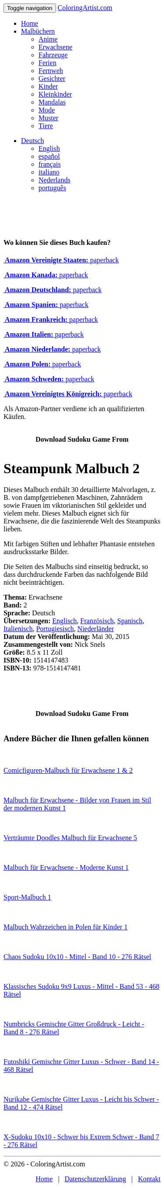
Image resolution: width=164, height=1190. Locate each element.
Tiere (45, 125)
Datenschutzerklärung (95, 1179)
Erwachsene (55, 47)
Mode (46, 110)
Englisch (64, 621)
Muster (48, 118)
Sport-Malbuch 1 (27, 897)
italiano (48, 172)
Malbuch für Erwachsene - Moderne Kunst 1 (66, 867)
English (49, 148)
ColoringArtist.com (85, 7)
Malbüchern (38, 31)
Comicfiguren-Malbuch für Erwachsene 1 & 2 (68, 770)
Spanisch (130, 621)
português (52, 188)
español (49, 156)
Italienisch (18, 628)
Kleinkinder (55, 94)
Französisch (97, 621)
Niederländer (95, 628)
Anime (48, 39)
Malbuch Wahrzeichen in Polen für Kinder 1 (65, 927)
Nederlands (54, 180)
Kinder (48, 86)
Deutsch (32, 140)
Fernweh (50, 70)
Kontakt (149, 1179)
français (49, 164)
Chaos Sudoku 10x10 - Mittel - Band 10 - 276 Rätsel (77, 956)
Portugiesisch (55, 628)
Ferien (47, 62)
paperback (61, 260)
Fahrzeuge (53, 55)
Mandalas (52, 102)
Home (29, 23)
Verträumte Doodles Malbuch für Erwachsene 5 (70, 837)
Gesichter (51, 78)
